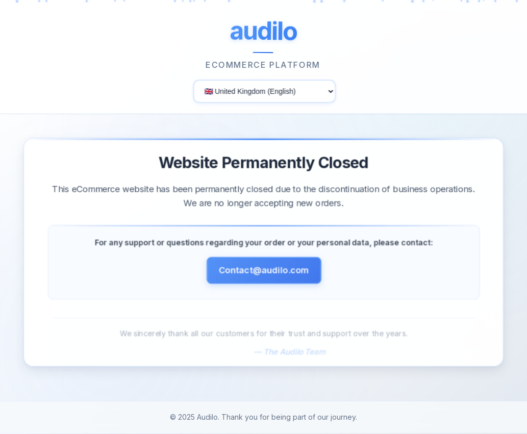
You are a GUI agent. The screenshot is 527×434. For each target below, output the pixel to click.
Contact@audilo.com (263, 273)
